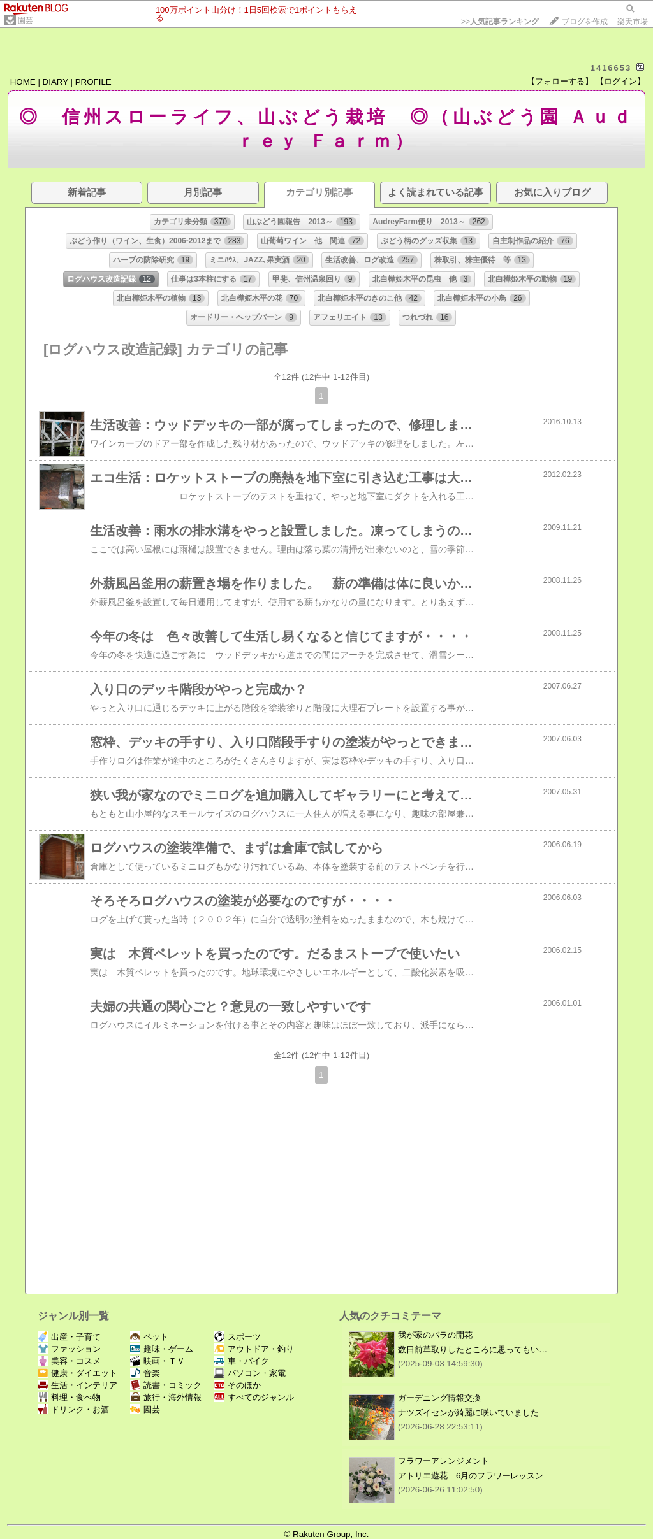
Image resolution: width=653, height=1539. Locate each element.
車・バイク (241, 1361)
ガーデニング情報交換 (439, 1398)
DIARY (55, 82)
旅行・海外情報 (166, 1397)
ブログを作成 (585, 21)
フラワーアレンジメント (443, 1461)
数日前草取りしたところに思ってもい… (472, 1349)
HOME (23, 82)
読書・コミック (166, 1385)
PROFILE (93, 82)
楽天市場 (632, 21)
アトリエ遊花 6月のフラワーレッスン (470, 1475)
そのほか (237, 1385)
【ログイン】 (620, 81)
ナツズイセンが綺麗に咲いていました (468, 1412)
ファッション (69, 1349)
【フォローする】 (560, 81)
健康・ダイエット (77, 1373)
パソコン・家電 (250, 1373)
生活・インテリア (77, 1385)
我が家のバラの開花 (435, 1335)
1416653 (611, 68)
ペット (149, 1337)
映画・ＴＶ (157, 1361)
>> (500, 21)
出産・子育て (69, 1337)
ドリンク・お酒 (73, 1409)
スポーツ (237, 1337)
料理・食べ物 (69, 1397)
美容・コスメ (69, 1361)
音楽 (145, 1373)
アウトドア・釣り (254, 1349)
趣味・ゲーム (161, 1349)
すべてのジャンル (254, 1397)
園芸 (25, 20)
